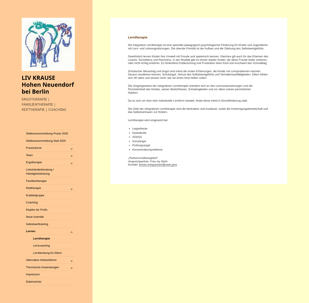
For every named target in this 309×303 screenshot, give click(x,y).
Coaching (32, 202)
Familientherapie (36, 181)
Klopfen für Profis (36, 209)
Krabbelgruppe (35, 195)
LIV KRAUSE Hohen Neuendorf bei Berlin (48, 84)
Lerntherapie (41, 238)
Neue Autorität (35, 216)
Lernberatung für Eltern (47, 252)
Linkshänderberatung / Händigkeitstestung (40, 171)
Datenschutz (33, 281)
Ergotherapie (34, 162)
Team (29, 155)
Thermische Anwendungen (42, 267)
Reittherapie (33, 188)
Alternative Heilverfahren (41, 260)
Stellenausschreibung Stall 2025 (46, 140)
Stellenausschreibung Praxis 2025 (47, 133)
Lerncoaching (41, 245)
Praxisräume (34, 147)
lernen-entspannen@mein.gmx (158, 164)
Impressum (33, 274)
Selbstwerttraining (37, 224)
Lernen (30, 231)
